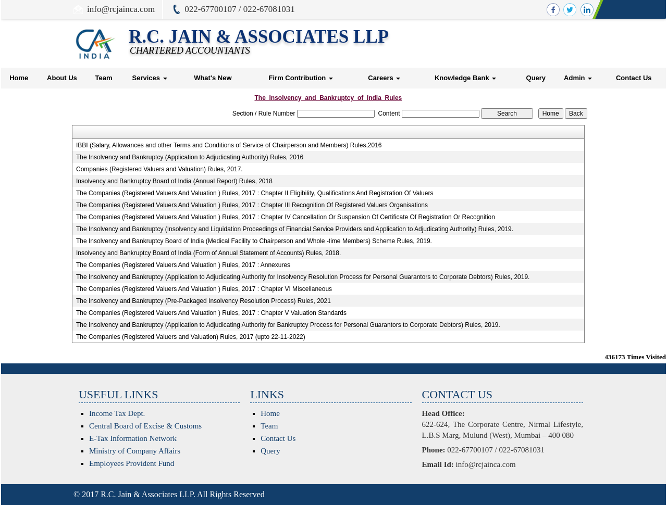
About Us (62, 78)
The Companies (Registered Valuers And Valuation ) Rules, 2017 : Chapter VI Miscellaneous (204, 289)
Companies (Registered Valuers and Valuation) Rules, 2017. (159, 169)
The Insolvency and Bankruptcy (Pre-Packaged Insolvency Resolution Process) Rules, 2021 (203, 301)
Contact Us (634, 78)
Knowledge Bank (465, 78)
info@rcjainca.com (121, 9)
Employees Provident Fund (131, 463)
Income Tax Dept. (117, 413)
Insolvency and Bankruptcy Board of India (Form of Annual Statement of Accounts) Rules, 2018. (208, 253)
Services (149, 78)
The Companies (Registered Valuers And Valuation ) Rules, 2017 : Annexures (183, 265)
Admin (578, 78)
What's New (212, 78)
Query (536, 78)
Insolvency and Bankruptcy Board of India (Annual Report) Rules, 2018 (174, 181)
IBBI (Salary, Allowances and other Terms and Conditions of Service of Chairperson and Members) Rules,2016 (229, 145)
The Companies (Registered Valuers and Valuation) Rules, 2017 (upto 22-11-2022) (190, 336)
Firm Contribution (301, 78)
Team (104, 78)
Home (18, 78)
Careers (384, 78)
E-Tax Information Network (133, 438)
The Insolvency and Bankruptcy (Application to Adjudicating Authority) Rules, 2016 (189, 157)
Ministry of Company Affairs (134, 451)
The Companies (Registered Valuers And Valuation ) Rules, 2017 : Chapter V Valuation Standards (211, 313)
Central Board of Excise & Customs (145, 426)
